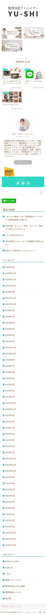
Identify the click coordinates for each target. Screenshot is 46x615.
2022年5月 (10, 440)
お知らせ (9, 568)
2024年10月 (10, 304)
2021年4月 (10, 508)
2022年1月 (10, 452)
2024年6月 (10, 323)
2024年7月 (10, 317)
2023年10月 (10, 354)
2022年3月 (10, 446)
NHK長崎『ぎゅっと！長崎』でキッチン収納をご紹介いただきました (23, 227)
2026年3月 (10, 267)
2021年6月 (10, 496)
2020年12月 (10, 533)
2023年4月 (10, 378)
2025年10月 (10, 286)
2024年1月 (10, 341)
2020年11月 (10, 539)
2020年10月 (10, 545)
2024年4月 (10, 329)
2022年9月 (10, 415)
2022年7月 (10, 428)
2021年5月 (10, 502)
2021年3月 (10, 514)
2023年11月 (10, 347)
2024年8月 (10, 310)
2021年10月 (10, 471)
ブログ (8, 574)
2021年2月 (10, 520)
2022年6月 (10, 434)
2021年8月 (10, 483)
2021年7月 (10, 489)
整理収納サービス (13, 592)
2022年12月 (10, 403)
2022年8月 (10, 422)
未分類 (8, 598)
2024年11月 (10, 298)
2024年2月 (10, 335)
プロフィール (23, 162)
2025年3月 (10, 292)
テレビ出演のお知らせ (14, 235)
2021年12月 (10, 459)
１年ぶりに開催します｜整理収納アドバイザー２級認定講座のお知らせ (23, 218)
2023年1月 (10, 397)
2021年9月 (10, 477)
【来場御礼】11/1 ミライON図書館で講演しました (24, 242)
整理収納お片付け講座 (15, 586)
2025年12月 (10, 273)
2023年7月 (10, 366)
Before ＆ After (12, 561)
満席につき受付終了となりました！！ (21, 251)
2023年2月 (10, 391)
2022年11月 (10, 409)
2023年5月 (10, 372)
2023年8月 (10, 360)
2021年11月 (10, 465)
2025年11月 (10, 279)
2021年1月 (10, 527)
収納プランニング (13, 580)
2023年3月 (10, 384)
